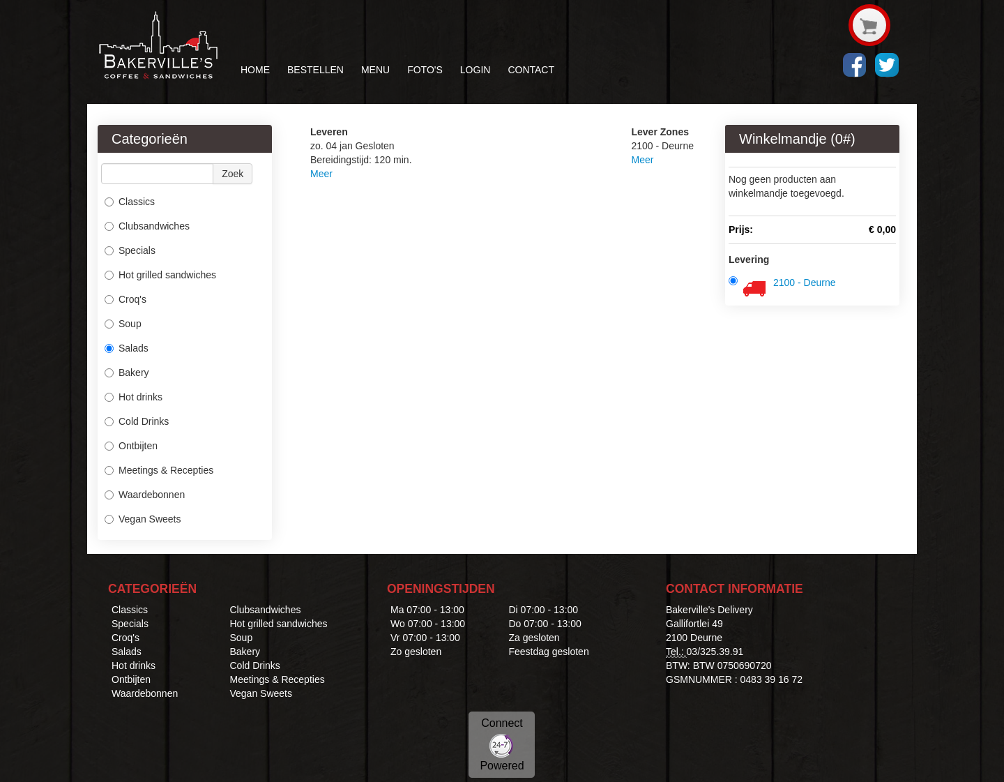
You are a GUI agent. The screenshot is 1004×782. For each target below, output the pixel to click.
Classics (130, 201)
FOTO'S (425, 69)
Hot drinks (133, 397)
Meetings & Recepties (159, 470)
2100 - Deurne (804, 282)
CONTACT (531, 69)
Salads (127, 348)
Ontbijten (131, 445)
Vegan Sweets (143, 519)
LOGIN (475, 69)
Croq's (125, 299)
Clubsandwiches (147, 226)
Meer (321, 173)
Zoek (232, 173)
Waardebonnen (145, 494)
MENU (375, 69)
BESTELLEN (315, 69)
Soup (123, 323)
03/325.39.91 (715, 651)
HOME (255, 69)
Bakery (127, 372)
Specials (130, 250)
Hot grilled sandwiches (160, 274)
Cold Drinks (137, 421)
